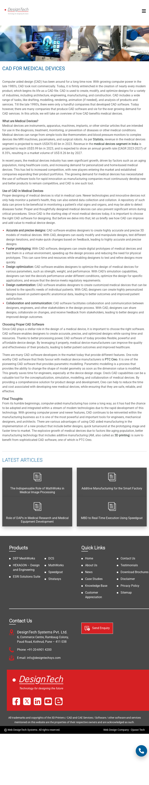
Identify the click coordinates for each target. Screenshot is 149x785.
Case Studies (94, 579)
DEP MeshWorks (24, 558)
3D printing (121, 435)
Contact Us (128, 558)
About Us (91, 565)
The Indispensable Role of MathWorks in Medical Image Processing (37, 490)
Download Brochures (134, 572)
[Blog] (59, 701)
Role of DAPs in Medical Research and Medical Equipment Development (37, 519)
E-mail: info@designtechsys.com (39, 658)
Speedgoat (55, 572)
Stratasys (54, 579)
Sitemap (126, 592)
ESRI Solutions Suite (26, 576)
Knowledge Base (96, 586)
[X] (27, 701)
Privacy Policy (130, 586)
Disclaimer (128, 579)
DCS (51, 558)
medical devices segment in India (116, 144)
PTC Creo (111, 359)
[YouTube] (48, 701)
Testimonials (129, 565)
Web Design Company (116, 729)
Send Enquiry (97, 628)
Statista (98, 139)
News (89, 572)
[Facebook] (16, 701)
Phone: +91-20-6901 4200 (34, 649)
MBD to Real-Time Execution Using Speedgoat (112, 518)
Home (89, 558)
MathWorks (56, 565)
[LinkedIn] (37, 701)
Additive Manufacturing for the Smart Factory (112, 488)
